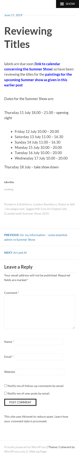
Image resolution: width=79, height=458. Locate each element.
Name (9, 341)
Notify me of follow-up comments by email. (36, 386)
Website (9, 372)
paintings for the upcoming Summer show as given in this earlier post (38, 79)
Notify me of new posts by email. (29, 393)
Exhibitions (24, 204)
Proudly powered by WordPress (25, 447)
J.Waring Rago (37, 451)
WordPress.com (14, 451)
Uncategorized (14, 209)
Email (8, 356)
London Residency (45, 204)
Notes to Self (66, 204)
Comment (11, 292)
